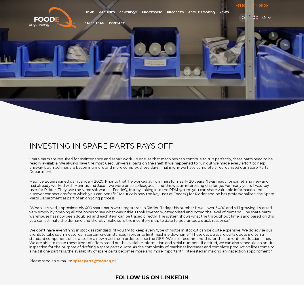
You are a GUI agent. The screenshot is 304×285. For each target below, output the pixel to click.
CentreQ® (128, 12)
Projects (175, 12)
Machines (107, 12)
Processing (152, 12)
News (224, 12)
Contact (117, 23)
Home (89, 12)
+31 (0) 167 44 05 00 (252, 6)
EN (262, 17)
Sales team (94, 23)
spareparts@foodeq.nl (94, 261)
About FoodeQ (201, 12)
